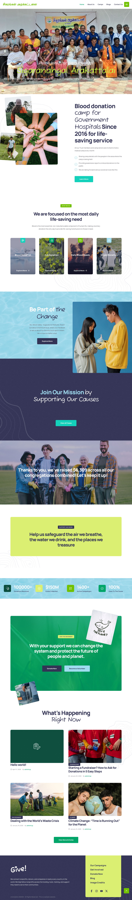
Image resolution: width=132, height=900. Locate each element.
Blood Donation (23, 255)
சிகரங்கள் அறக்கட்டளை (20, 4)
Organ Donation (109, 255)
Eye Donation (52, 255)
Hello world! (18, 765)
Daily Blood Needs (80, 255)
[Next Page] (66, 840)
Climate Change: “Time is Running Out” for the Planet (94, 822)
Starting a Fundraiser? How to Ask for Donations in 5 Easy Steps (92, 769)
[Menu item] (82, 4)
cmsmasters (14, 897)
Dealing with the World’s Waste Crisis (34, 821)
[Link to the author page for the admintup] (28, 769)
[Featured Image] (37, 746)
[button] (126, 4)
